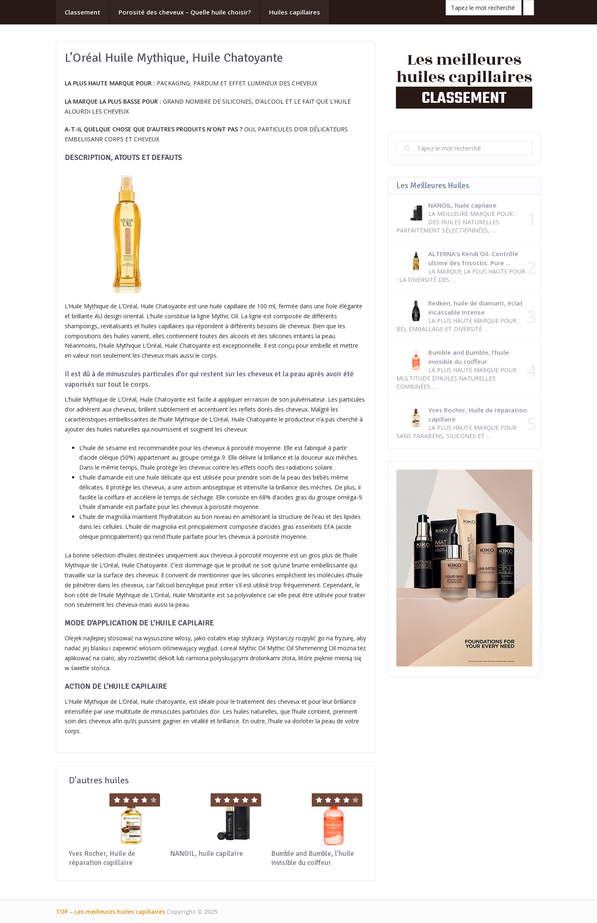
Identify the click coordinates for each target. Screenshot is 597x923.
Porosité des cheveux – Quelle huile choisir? (185, 12)
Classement (82, 12)
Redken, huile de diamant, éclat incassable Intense (475, 307)
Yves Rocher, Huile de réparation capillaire (102, 858)
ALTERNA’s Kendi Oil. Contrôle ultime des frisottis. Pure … (473, 258)
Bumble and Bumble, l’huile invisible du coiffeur (312, 858)
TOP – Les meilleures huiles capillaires (110, 912)
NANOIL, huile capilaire (206, 853)
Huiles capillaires (294, 12)
